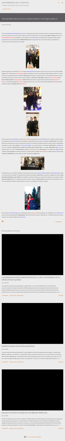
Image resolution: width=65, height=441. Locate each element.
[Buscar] (59, 3)
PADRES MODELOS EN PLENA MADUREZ (18, 346)
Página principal (6, 9)
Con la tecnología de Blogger (32, 437)
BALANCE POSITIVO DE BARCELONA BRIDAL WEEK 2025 (24, 413)
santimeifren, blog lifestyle (15, 2)
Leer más (60, 295)
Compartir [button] (58, 221)
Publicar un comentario (16, 295)
